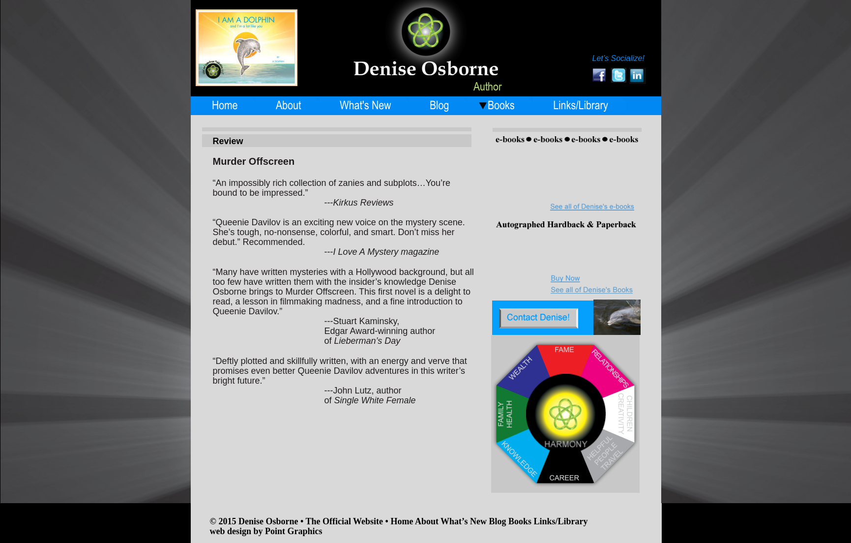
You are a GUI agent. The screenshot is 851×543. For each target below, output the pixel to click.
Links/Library (560, 521)
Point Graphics (294, 531)
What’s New (463, 521)
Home (402, 521)
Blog (498, 521)
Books (521, 521)
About (427, 521)
